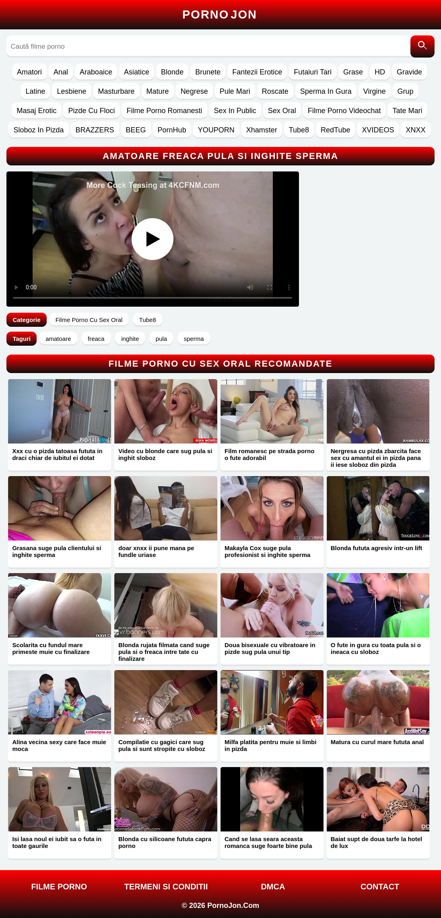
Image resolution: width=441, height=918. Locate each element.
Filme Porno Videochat (344, 111)
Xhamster (261, 130)
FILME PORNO (59, 886)
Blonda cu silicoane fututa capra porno (164, 842)
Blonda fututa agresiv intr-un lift (376, 548)
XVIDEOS (378, 130)
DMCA (273, 886)
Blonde (172, 72)
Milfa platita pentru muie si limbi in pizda (270, 745)
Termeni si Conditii (166, 886)
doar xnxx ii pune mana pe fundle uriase (156, 551)
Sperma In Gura (326, 91)
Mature (157, 91)
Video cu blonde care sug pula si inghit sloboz (165, 454)
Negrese (194, 91)
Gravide (409, 72)
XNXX (415, 130)
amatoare (58, 338)
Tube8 (299, 130)
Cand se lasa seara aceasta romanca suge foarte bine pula (268, 842)
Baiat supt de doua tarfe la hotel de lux (376, 842)
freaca (96, 338)
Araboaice (96, 72)
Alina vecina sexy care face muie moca (59, 745)
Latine (35, 91)
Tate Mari (407, 111)
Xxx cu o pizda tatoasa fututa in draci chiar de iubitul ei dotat (57, 454)
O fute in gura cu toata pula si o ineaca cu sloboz (376, 648)
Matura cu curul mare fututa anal (377, 742)
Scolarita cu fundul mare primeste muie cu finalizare (51, 648)
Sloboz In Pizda (38, 130)
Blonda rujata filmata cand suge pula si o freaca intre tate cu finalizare (164, 652)
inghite (130, 338)
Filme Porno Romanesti (164, 111)
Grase (353, 72)
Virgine (374, 91)
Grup (406, 91)
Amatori (29, 72)
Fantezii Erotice (257, 72)
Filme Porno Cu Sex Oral (89, 319)
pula (161, 338)
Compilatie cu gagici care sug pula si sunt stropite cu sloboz (161, 745)
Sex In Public (235, 111)
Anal (61, 72)
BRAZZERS (95, 130)
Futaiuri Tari (313, 72)
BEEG (136, 130)
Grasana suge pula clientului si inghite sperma (56, 551)
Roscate (275, 91)
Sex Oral (282, 111)
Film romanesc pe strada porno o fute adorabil (269, 454)
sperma (194, 338)
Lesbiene (71, 91)
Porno (219, 14)
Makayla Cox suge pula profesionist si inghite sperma (267, 551)
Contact (380, 886)
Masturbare (116, 91)
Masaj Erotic (36, 111)
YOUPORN (216, 130)
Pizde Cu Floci (91, 111)
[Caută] (422, 46)
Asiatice (136, 72)
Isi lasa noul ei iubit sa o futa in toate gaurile (56, 842)
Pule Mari (235, 91)
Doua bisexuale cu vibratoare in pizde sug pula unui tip (270, 648)
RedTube (335, 130)
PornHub (172, 130)
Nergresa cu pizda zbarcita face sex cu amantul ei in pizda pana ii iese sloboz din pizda (376, 458)
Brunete (207, 72)
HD (380, 72)
